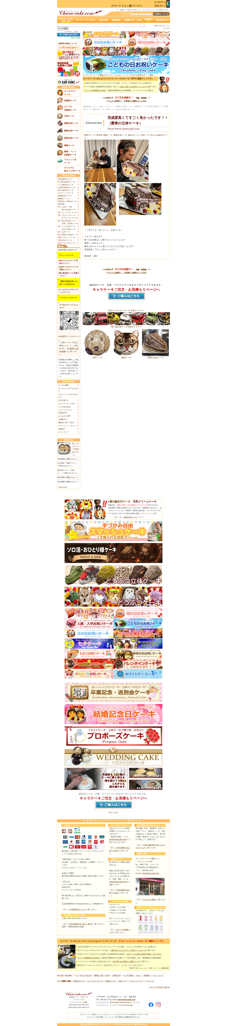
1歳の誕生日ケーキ (65, 179)
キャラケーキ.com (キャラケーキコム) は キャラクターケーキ (88, 941)
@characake (115, 1002)
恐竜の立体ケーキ (155, 356)
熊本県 (99, 135)
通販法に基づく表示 (66, 423)
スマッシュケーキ (148, 513)
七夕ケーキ (66, 232)
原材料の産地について (67, 43)
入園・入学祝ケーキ (69, 224)
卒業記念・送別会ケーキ (67, 201)
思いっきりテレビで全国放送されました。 (75, 449)
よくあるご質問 (64, 416)
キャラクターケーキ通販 (78, 1002)
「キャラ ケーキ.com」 (145, 861)
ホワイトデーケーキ (69, 218)
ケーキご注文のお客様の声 (134, 75)
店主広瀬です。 (64, 400)
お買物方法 (62, 419)
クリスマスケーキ (68, 243)
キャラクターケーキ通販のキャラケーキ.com (102, 75)
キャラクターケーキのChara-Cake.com (114, 1025)
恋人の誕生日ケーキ (65, 190)
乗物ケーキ (108, 135)
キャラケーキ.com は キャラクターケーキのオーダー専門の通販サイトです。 (118, 78)
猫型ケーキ (126, 356)
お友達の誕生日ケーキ (66, 187)
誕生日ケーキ (133, 135)
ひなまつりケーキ (68, 215)
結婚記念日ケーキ (65, 196)
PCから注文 (75, 38)
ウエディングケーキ (65, 193)
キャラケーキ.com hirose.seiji (121, 1005)
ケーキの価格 (63, 385)
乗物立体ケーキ (120, 135)
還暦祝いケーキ (64, 199)
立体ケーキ (145, 135)
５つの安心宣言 (64, 407)
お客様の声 (62, 413)
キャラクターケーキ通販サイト (148, 859)
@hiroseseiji (125, 1002)
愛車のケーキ (90, 135)
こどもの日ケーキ (68, 226)
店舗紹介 (61, 429)
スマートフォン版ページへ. (127, 5)
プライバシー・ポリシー (67, 426)
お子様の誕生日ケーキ (66, 182)
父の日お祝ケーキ (68, 229)
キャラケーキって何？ (67, 404)
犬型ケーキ (97, 356)
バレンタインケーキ (69, 212)
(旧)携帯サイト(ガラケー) (69, 336)
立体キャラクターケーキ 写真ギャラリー (126, 310)
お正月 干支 (67, 207)
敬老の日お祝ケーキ (69, 235)
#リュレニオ (135, 1002)
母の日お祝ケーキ (68, 221)
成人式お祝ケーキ (68, 210)
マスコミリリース (65, 410)
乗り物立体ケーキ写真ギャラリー (126, 325)
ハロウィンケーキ (68, 237)
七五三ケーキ (67, 240)
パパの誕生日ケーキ (65, 185)
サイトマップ (63, 432)
